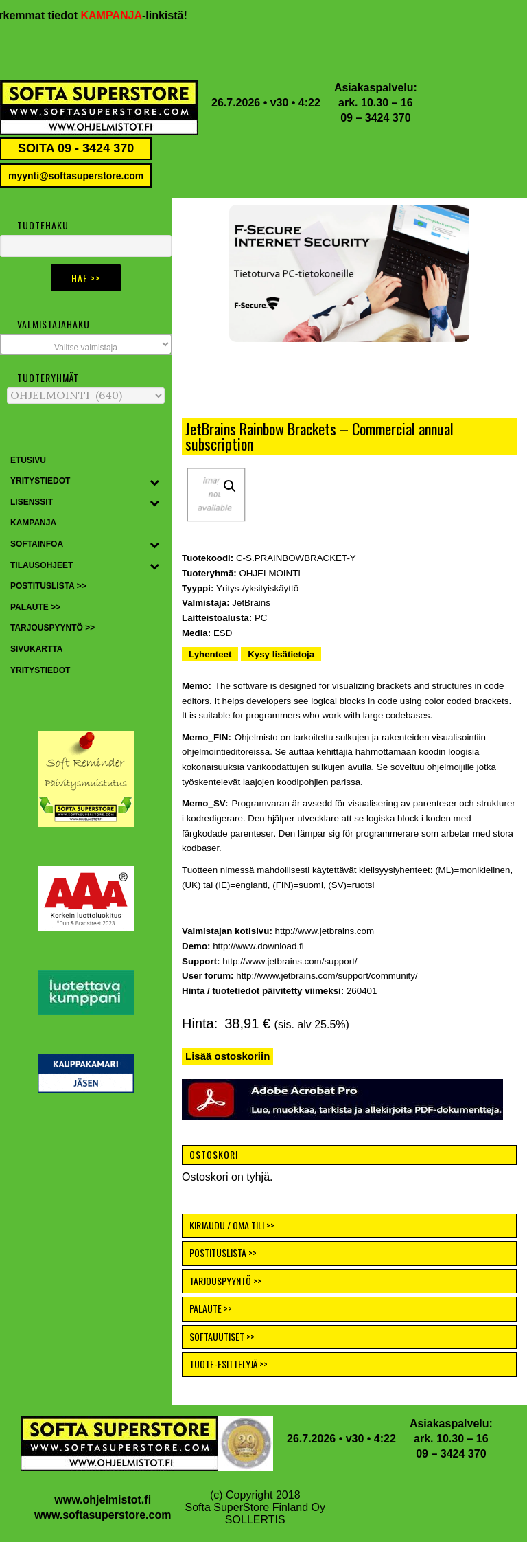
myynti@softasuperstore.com (75, 175)
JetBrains (251, 603)
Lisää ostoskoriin (227, 1056)
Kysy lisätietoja (281, 654)
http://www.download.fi (258, 946)
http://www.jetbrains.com (324, 931)
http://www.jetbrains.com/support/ (289, 961)
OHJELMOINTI (270, 573)
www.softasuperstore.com (102, 1515)
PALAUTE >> (210, 1308)
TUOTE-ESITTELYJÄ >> (228, 1364)
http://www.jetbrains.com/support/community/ (326, 976)
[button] (349, 273)
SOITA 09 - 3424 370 (76, 148)
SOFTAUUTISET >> (222, 1336)
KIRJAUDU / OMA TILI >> (231, 1225)
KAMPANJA (118, 15)
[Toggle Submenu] (154, 481)
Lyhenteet (210, 654)
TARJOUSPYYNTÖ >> (225, 1280)
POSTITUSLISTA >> (223, 1252)
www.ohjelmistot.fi (102, 1500)
